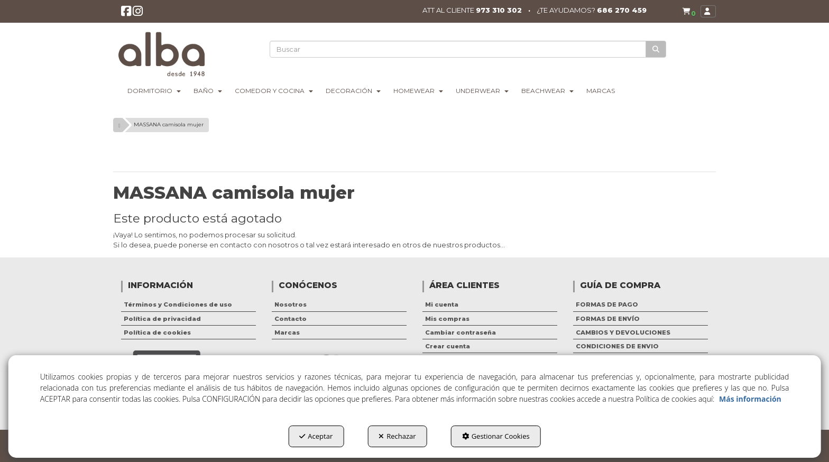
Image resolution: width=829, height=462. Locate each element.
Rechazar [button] (397, 436)
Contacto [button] (290, 318)
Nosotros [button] (290, 304)
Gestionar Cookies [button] (496, 436)
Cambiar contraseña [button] (460, 332)
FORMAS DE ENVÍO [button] (608, 318)
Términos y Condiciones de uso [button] (178, 304)
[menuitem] (686, 12)
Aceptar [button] (316, 436)
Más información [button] (750, 399)
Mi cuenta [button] (441, 304)
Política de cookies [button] (157, 332)
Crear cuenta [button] (447, 346)
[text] (458, 49)
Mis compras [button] (447, 318)
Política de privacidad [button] (162, 318)
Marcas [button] (287, 332)
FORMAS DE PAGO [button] (607, 304)
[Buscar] (656, 49)
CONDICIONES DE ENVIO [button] (617, 346)
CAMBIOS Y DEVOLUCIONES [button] (623, 332)
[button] (127, 14)
